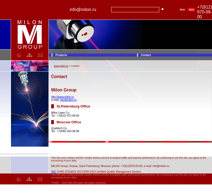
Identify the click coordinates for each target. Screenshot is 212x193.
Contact (146, 55)
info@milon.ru (68, 99)
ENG (191, 9)
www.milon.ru (61, 66)
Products (61, 55)
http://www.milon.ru (62, 96)
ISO (53, 171)
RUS (182, 9)
